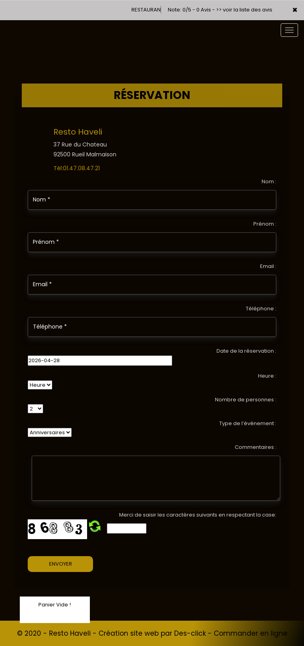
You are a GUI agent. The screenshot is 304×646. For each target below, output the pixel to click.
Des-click (190, 633)
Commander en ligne (250, 633)
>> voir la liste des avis (244, 9)
